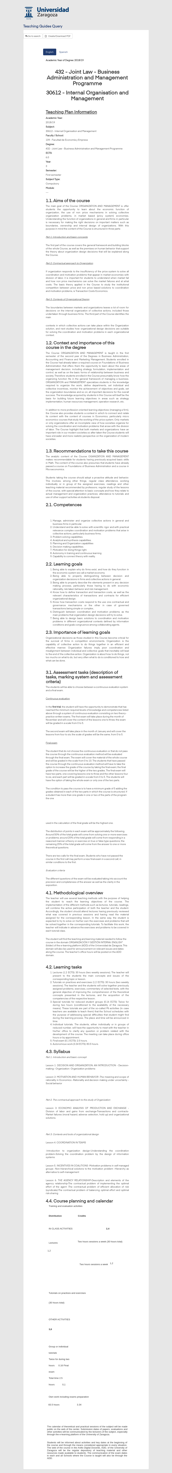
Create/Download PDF (58, 36)
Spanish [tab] (63, 52)
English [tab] (50, 52)
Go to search (33, 36)
